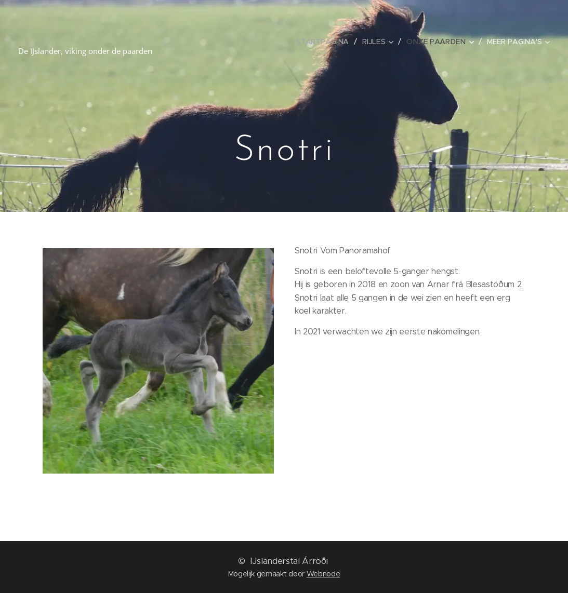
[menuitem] (326, 42)
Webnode (323, 573)
